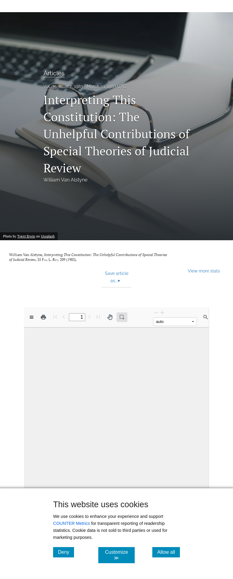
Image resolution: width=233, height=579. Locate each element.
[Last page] (98, 317)
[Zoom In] (162, 312)
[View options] (31, 317)
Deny (66, 552)
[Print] (43, 317)
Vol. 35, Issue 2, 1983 (63, 86)
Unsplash (48, 236)
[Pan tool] (109, 317)
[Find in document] (205, 317)
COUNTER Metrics (71, 523)
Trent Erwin (26, 236)
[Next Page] (89, 317)
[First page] (55, 317)
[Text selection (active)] (121, 317)
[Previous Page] (63, 317)
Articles (54, 73)
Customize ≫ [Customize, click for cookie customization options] (119, 555)
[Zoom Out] (156, 312)
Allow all (168, 552)
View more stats (204, 270)
